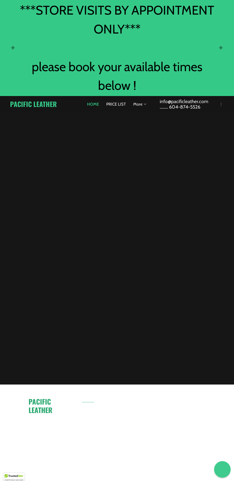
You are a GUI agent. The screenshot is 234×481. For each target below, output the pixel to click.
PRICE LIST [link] (116, 104)
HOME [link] (93, 104)
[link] (42, 105)
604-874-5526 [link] (184, 107)
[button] (140, 104)
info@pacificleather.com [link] (184, 101)
